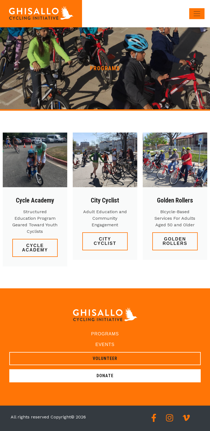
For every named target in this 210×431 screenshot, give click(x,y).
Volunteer (105, 358)
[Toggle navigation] (197, 13)
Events (105, 344)
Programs (105, 334)
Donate (105, 375)
